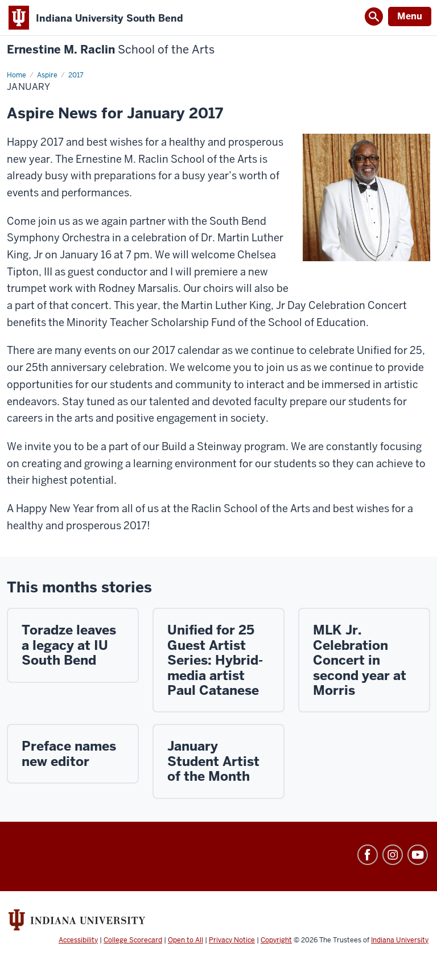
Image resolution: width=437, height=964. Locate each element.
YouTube (417, 854)
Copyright (276, 940)
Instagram (392, 854)
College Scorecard (133, 940)
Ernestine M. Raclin (111, 49)
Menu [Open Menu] (409, 16)
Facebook (367, 854)
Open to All (185, 940)
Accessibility (78, 940)
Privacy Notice (232, 940)
